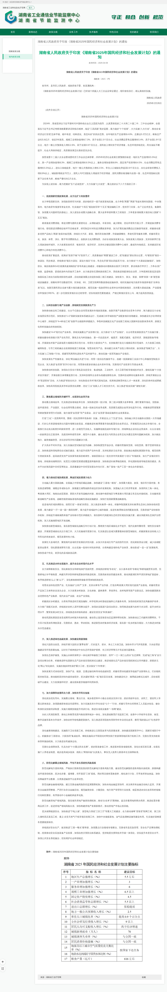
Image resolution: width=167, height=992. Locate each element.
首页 (13, 32)
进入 (30, 8)
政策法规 (53, 32)
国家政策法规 (14, 51)
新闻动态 (33, 32)
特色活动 (113, 32)
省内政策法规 (14, 57)
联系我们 (154, 32)
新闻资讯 (2, 968)
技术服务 (93, 32)
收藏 (144, 977)
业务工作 (73, 32)
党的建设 (134, 32)
